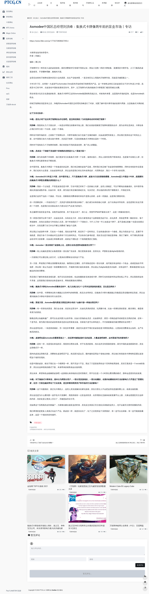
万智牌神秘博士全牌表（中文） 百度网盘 (127, 526)
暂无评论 (35, 535)
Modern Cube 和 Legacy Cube (122, 486)
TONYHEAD (61, 32)
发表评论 (140, 565)
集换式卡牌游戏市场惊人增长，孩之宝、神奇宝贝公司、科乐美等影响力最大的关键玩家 (46, 527)
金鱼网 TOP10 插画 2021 (37, 486)
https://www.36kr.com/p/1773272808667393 (48, 41)
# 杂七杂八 (37, 423)
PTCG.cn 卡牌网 (45, 590)
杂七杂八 (36, 18)
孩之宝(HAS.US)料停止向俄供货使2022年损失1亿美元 (86, 527)
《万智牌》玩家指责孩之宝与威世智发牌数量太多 (87, 487)
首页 (30, 18)
